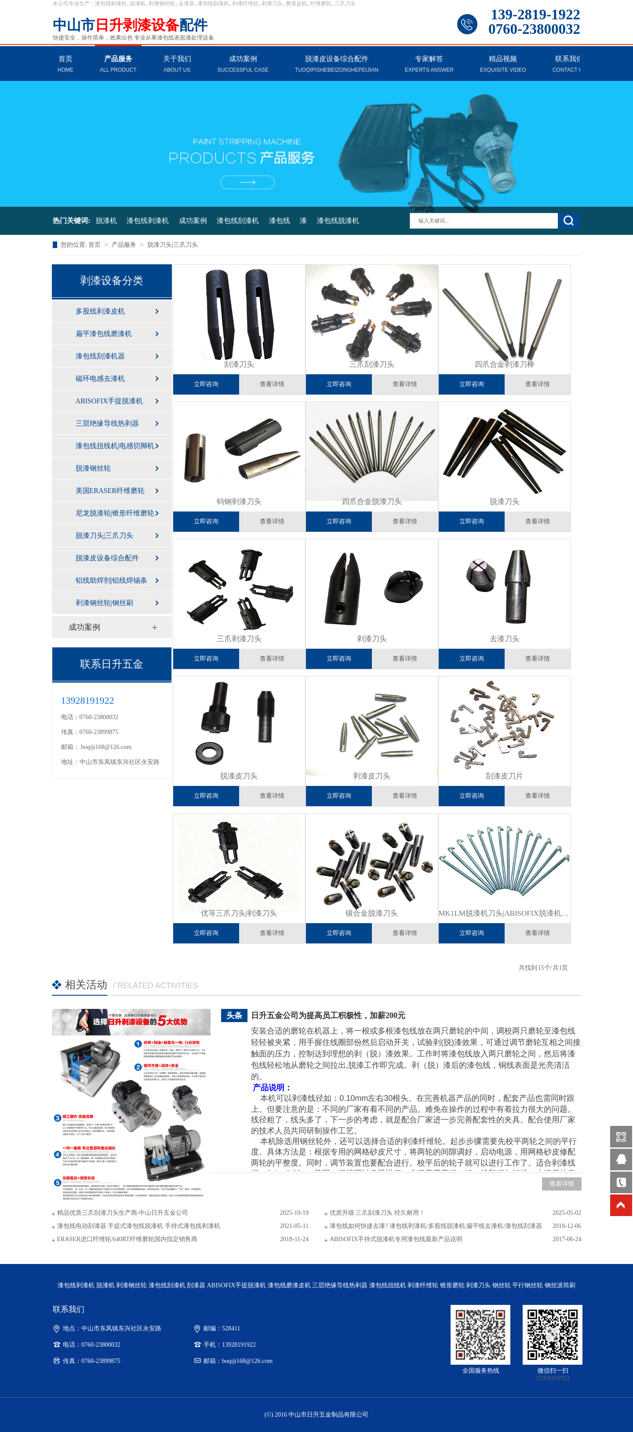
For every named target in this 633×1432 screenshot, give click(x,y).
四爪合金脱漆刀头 (372, 501)
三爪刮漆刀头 (371, 364)
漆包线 (279, 220)
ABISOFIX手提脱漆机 (109, 401)
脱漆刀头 (505, 501)
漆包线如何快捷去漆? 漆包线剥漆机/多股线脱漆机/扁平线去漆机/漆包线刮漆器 (436, 1226)
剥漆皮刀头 (371, 776)
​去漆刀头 (505, 639)
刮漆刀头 (239, 364)
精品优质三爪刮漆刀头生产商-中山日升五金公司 (123, 1212)
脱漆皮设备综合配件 (336, 65)
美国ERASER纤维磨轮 (110, 490)
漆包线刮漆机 (238, 220)
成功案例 (243, 65)
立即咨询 (206, 384)
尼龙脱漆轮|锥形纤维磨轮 (115, 513)
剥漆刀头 (372, 639)
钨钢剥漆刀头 (239, 501)
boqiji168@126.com (106, 747)
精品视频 (503, 65)
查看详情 (272, 384)
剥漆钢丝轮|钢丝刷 (104, 602)
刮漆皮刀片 (504, 776)
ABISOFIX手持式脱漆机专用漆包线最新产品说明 (396, 1239)
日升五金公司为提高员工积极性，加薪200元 (328, 1015)
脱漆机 (106, 220)
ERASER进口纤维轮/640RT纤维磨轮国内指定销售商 (127, 1239)
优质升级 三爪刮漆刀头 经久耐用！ (377, 1212)
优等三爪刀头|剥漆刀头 (239, 913)
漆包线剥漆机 (148, 220)
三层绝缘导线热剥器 (107, 423)
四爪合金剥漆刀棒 (505, 364)
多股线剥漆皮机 (100, 311)
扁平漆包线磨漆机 (104, 333)
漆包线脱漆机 (338, 220)
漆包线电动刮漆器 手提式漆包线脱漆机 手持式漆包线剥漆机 (138, 1226)
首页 (65, 65)
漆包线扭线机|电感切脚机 (115, 445)
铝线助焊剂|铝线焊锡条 (111, 580)
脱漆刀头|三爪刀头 (172, 244)
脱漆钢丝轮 (93, 468)
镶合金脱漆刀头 (372, 913)
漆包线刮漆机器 (100, 356)
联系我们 (569, 65)
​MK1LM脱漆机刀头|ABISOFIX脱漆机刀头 (505, 913)
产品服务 (118, 65)
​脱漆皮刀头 (239, 776)
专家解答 (429, 65)
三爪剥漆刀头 (239, 639)
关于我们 (177, 65)
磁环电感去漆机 (100, 378)
